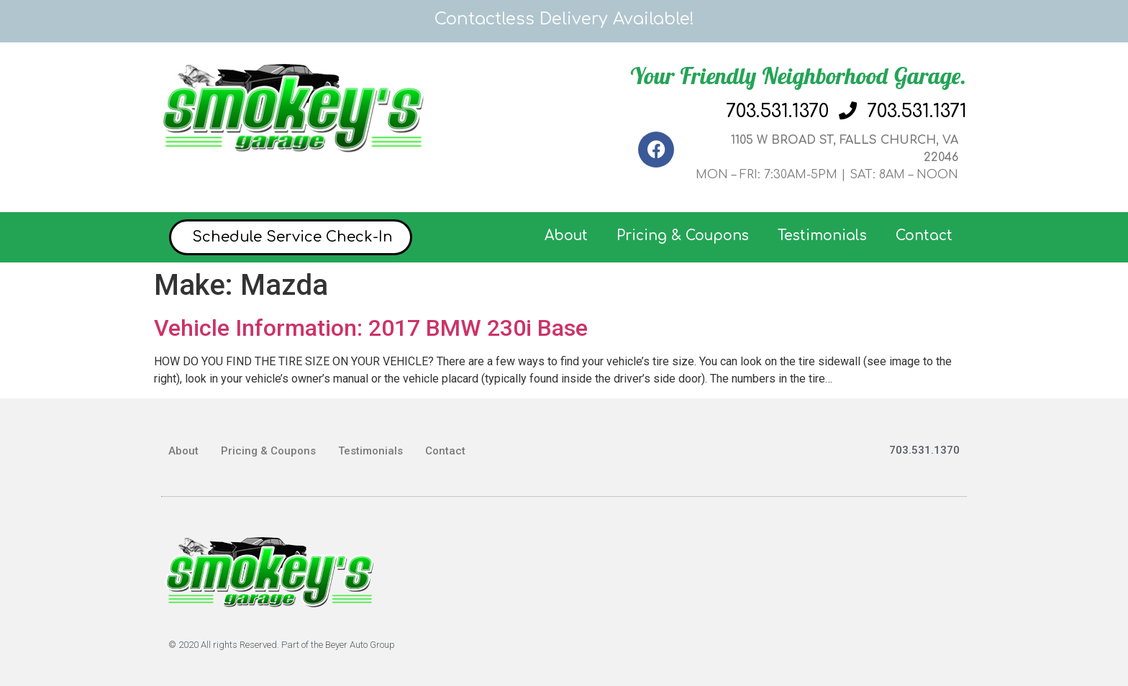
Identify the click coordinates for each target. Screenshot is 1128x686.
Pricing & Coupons (683, 235)
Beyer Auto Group (360, 644)
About (566, 235)
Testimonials (822, 235)
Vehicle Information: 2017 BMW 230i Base (371, 328)
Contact (924, 235)
